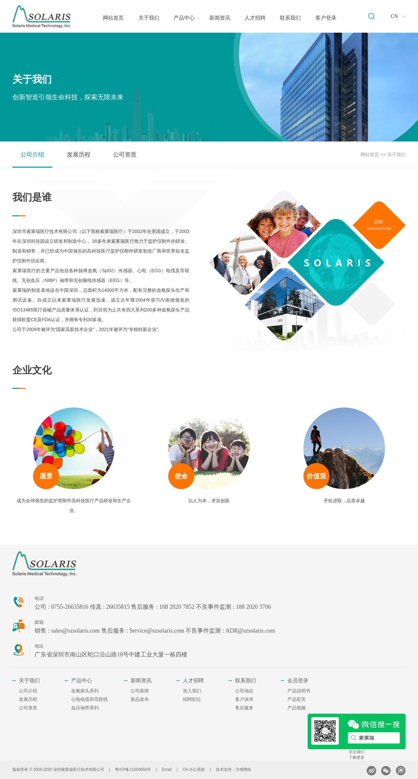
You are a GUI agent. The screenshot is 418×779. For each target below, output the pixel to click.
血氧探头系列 (85, 690)
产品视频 (296, 707)
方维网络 (243, 769)
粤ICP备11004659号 (133, 769)
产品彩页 (296, 699)
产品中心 (184, 18)
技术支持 (224, 769)
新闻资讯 (219, 18)
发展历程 (78, 154)
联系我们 (290, 18)
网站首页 (113, 18)
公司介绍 (32, 154)
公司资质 (125, 154)
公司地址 (244, 690)
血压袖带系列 (85, 707)
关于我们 (148, 18)
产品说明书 (298, 690)
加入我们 (192, 690)
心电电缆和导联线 (89, 699)
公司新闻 (140, 690)
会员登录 (297, 680)
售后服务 (244, 707)
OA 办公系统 (194, 769)
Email (167, 769)
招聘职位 (192, 699)
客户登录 (325, 18)
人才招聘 (255, 18)
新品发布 (140, 699)
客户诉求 (244, 699)
